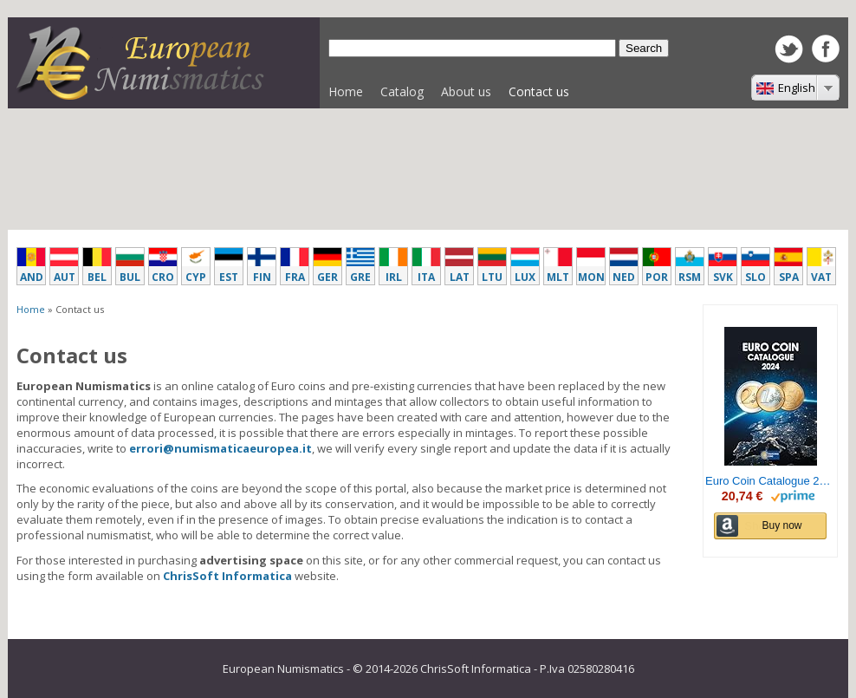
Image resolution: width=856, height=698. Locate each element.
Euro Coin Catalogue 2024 (770, 481)
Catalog (398, 95)
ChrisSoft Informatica (227, 576)
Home (345, 91)
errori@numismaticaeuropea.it (220, 448)
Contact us (539, 91)
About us (466, 91)
